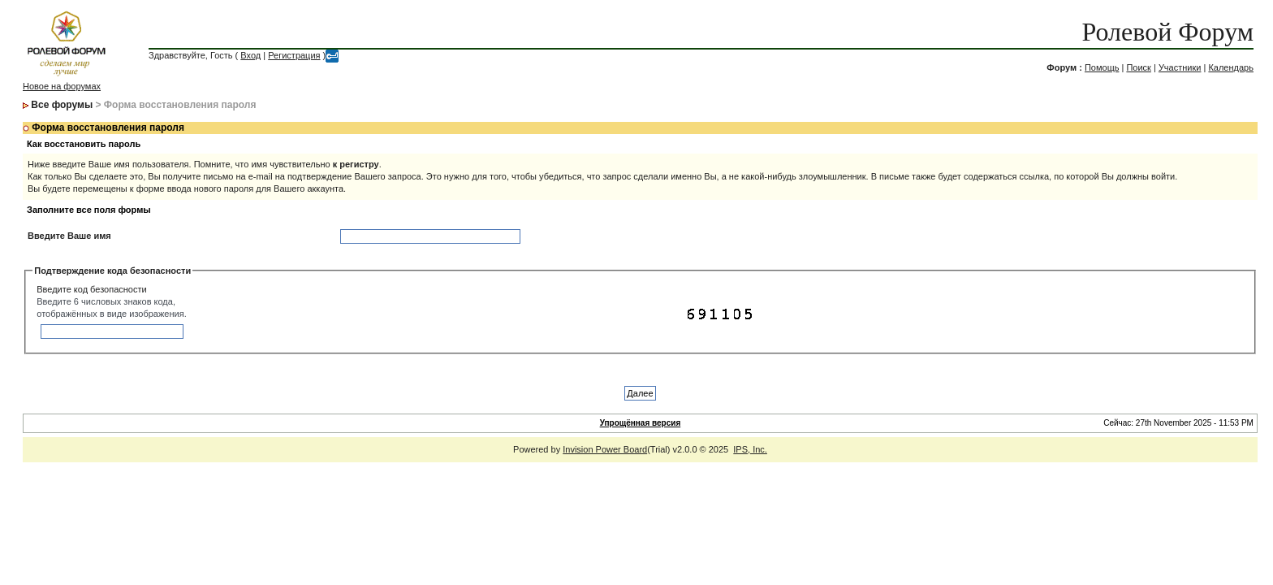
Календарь (1231, 67)
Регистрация (294, 55)
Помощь (1102, 67)
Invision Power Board (605, 449)
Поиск (1138, 67)
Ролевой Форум (1168, 31)
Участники (1180, 67)
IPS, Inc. (750, 449)
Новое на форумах (62, 86)
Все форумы (62, 104)
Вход (250, 55)
